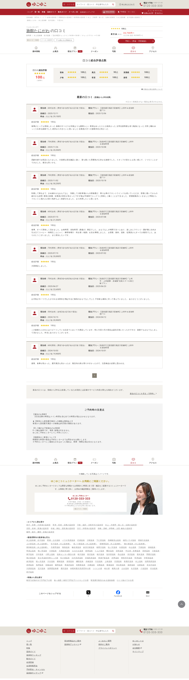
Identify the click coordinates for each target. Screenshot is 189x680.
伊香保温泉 (148, 558)
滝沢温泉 (131, 554)
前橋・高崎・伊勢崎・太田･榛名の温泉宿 (115, 528)
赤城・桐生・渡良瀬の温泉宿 (63, 528)
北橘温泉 (91, 565)
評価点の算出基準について (153, 89)
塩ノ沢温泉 (112, 547)
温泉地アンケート (71, 644)
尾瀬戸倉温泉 (103, 558)
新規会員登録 (108, 12)
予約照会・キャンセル (35, 669)
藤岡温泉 (58, 565)
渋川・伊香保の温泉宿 (86, 528)
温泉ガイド (51, 12)
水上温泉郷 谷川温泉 (35, 540)
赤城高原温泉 (90, 558)
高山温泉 (121, 554)
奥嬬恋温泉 (69, 565)
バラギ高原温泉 (68, 540)
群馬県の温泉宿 (79, 17)
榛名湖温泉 (76, 547)
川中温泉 (39, 554)
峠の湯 (107, 568)
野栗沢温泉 (151, 554)
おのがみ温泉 (77, 551)
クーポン (73, 12)
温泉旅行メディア (86, 12)
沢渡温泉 (118, 561)
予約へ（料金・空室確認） (136, 41)
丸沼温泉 (134, 568)
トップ (30, 12)
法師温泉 (141, 565)
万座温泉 (142, 547)
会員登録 (30, 662)
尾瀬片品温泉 (143, 540)
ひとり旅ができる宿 (125, 580)
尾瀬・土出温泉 (53, 540)
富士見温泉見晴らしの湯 (48, 558)
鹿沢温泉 (64, 568)
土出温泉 (125, 568)
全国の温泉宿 (51, 17)
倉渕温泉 (30, 561)
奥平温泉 (30, 554)
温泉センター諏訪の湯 (66, 554)
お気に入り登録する (64, 40)
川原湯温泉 (31, 568)
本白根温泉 (121, 565)
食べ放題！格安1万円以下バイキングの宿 (71, 580)
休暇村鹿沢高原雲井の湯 (80, 568)
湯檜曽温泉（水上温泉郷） (111, 544)
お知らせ (136, 644)
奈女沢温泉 (151, 565)
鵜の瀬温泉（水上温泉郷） (135, 544)
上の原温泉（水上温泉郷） (37, 544)
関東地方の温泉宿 (65, 17)
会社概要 (136, 648)
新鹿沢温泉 (128, 561)
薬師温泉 (131, 565)
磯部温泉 (80, 561)
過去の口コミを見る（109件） (142, 394)
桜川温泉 (81, 554)
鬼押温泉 (39, 565)
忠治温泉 (154, 568)
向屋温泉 (123, 547)
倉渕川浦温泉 (88, 547)
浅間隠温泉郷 (52, 568)
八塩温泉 (144, 568)
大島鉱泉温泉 (64, 551)
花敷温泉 (100, 565)
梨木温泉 (140, 554)
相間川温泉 (101, 547)
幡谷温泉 (110, 551)
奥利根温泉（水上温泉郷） (37, 547)
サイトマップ (138, 652)
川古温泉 (51, 561)
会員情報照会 (31, 666)
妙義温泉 (49, 565)
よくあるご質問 (104, 641)
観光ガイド (62, 12)
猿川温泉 (100, 554)
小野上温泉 (50, 554)
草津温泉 (138, 558)
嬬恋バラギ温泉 (129, 540)
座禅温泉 (89, 551)
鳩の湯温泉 (31, 558)
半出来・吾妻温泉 (132, 551)
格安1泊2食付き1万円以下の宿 (39, 580)
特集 (43, 12)
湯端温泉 (151, 547)
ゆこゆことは (138, 641)
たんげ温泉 (99, 551)
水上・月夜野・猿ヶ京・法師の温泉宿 (101, 17)
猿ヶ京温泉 (40, 561)
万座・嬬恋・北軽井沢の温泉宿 (90, 525)
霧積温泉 (60, 561)
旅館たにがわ (31, 20)
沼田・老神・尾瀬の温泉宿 (37, 528)
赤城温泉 (89, 561)
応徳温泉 (81, 540)
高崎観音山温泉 (114, 540)
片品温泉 (99, 561)
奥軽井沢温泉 (126, 558)
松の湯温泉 (65, 558)
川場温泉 (90, 540)
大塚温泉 (155, 551)
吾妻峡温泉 (80, 565)
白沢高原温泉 (77, 558)
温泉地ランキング (33, 655)
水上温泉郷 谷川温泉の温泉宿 (128, 17)
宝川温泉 (41, 568)
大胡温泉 (53, 551)
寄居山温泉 (31, 551)
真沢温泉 (91, 554)
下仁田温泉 (101, 540)
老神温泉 (30, 565)
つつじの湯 (97, 568)
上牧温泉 (108, 561)
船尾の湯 (115, 568)
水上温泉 (139, 561)
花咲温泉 (119, 551)
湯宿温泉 (70, 561)
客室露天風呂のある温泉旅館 (103, 580)
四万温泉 (30, 572)
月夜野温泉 (55, 547)
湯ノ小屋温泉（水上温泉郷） (85, 544)
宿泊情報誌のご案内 (72, 641)
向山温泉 (132, 547)
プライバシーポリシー (107, 648)
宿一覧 (37, 12)
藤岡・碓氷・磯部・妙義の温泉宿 (40, 532)
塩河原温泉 (111, 554)
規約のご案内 (104, 644)
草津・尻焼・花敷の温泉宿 (64, 525)
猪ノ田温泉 (42, 551)
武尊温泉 (115, 558)
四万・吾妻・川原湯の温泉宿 (38, 525)
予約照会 (126, 12)
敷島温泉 (66, 547)
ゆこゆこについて (128, 4)
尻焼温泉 (146, 551)
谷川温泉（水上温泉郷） (61, 544)
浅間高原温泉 (150, 561)
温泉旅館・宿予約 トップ (35, 17)
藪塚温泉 (110, 565)
